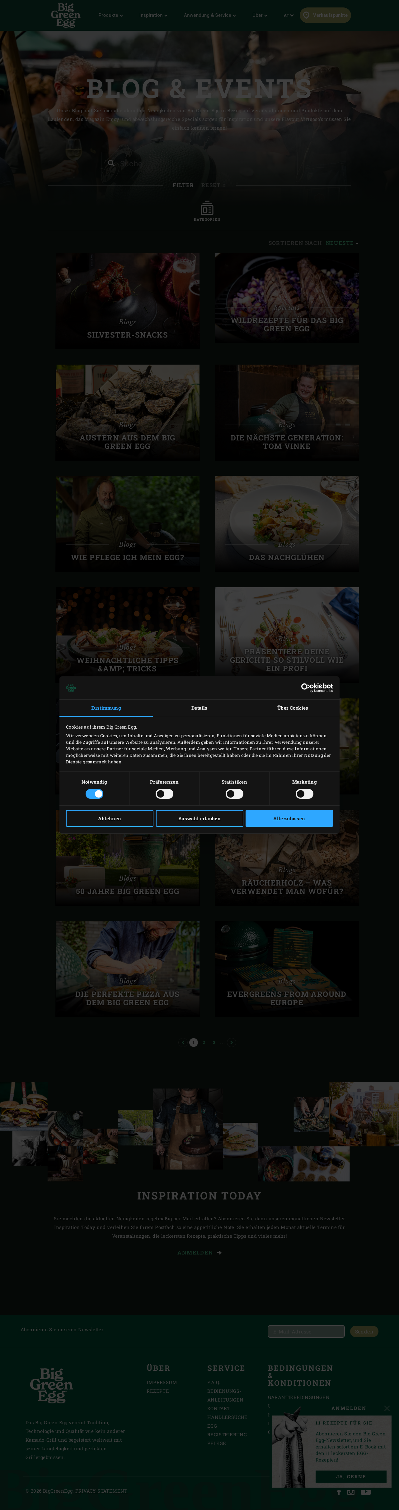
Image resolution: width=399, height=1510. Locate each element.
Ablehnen (109, 818)
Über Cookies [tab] (292, 708)
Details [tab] (199, 708)
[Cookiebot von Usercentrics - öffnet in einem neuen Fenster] (306, 688)
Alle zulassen (289, 818)
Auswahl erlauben (199, 818)
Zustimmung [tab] (106, 708)
